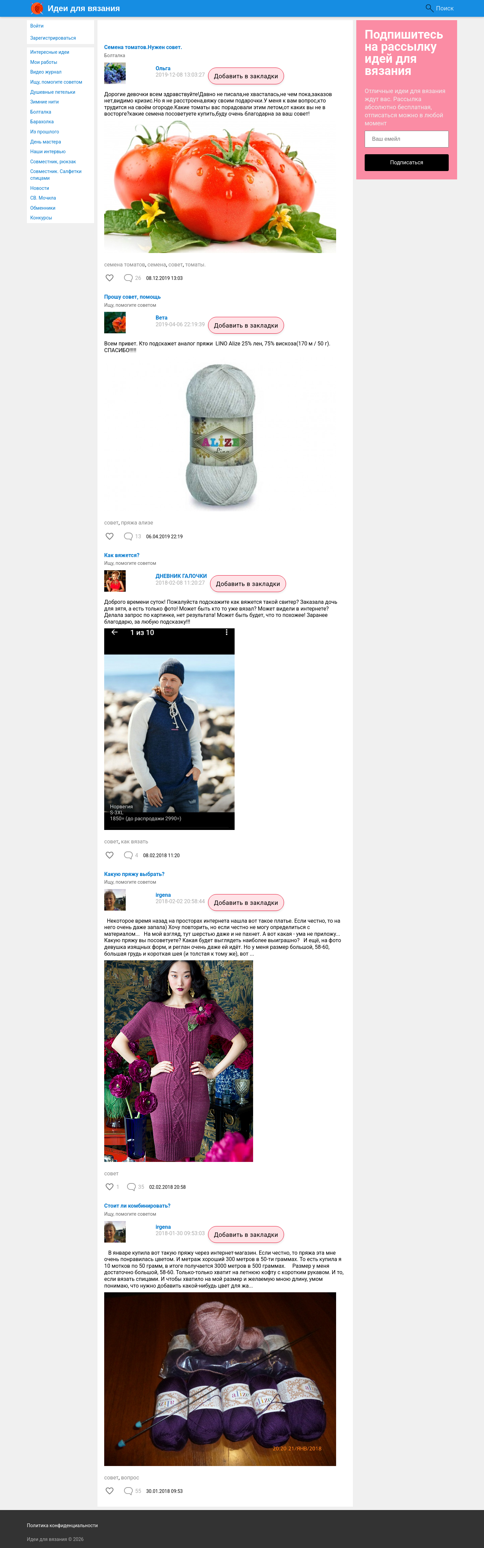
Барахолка (42, 121)
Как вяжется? (121, 555)
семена (157, 264)
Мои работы (43, 62)
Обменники (42, 208)
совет (175, 264)
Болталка (40, 112)
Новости (39, 188)
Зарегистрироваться (53, 38)
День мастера (45, 141)
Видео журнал (46, 72)
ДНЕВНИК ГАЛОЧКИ (181, 576)
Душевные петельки (52, 92)
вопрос (130, 1477)
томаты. (195, 264)
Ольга (163, 68)
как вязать (134, 841)
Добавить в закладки (246, 76)
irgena (163, 895)
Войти (37, 26)
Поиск (445, 8)
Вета (161, 318)
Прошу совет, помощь (132, 297)
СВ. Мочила (43, 198)
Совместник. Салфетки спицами (56, 175)
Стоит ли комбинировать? (137, 1206)
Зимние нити (44, 101)
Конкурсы (41, 217)
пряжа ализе (137, 522)
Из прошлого (44, 131)
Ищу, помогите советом (56, 82)
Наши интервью (48, 151)
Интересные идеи (49, 52)
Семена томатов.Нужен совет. (143, 47)
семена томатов (124, 264)
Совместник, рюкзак (53, 161)
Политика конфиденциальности (62, 1525)
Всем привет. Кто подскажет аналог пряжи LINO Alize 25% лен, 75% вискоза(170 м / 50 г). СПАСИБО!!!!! (217, 346)
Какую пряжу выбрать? (134, 874)
